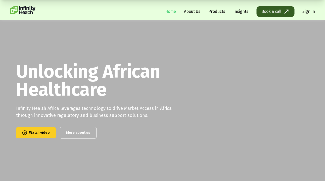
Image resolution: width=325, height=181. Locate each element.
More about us (78, 132)
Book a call (275, 12)
